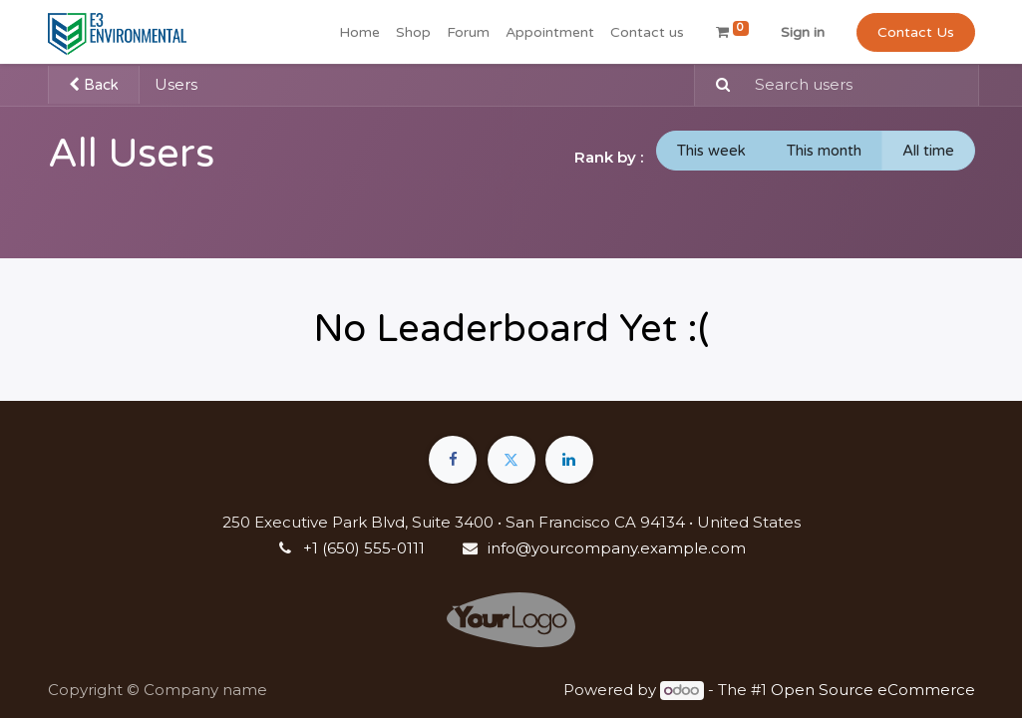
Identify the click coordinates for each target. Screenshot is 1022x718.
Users (176, 84)
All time (928, 151)
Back (94, 85)
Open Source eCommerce (873, 689)
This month (824, 151)
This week (711, 151)
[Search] (715, 85)
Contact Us (915, 32)
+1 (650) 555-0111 (364, 547)
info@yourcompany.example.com (617, 547)
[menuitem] (359, 32)
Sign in (803, 32)
